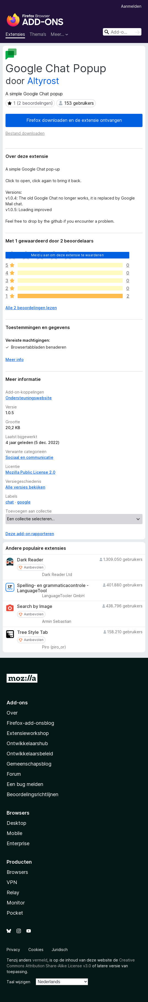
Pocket (15, 913)
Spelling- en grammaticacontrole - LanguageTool (53, 588)
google (24, 502)
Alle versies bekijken (25, 487)
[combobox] (122, 32)
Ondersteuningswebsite (29, 397)
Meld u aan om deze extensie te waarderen (67, 255)
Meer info (15, 359)
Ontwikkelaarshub (27, 743)
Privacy (13, 949)
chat (10, 502)
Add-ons (17, 702)
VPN (12, 882)
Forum (14, 774)
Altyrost (43, 81)
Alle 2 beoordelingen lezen (31, 307)
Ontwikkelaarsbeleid (30, 753)
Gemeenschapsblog (29, 764)
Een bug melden (25, 784)
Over (12, 713)
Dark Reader (30, 559)
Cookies (35, 949)
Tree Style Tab (32, 632)
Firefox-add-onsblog (30, 723)
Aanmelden (131, 6)
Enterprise (18, 843)
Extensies (15, 34)
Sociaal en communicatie (29, 457)
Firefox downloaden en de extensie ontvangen (74, 120)
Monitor (16, 903)
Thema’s (37, 34)
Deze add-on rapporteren (30, 533)
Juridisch (60, 949)
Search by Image (34, 606)
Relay (13, 892)
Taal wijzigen (18, 981)
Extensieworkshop (28, 733)
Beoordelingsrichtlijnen (32, 794)
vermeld (39, 960)
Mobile (14, 833)
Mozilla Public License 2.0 (30, 472)
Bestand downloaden (25, 133)
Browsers (17, 872)
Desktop (16, 823)
